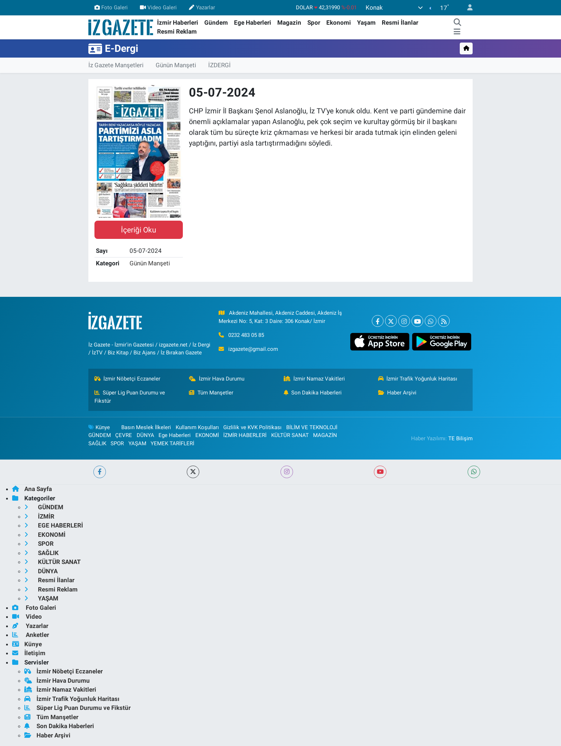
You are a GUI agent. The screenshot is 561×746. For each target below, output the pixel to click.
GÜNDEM (99, 435)
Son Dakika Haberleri (313, 392)
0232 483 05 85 (246, 335)
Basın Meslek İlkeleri (146, 427)
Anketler (30, 634)
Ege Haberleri (252, 22)
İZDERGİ (219, 65)
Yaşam (366, 22)
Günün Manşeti (176, 65)
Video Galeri (158, 7)
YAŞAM (137, 443)
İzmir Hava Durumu (216, 379)
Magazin (289, 22)
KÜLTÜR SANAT (290, 435)
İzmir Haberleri (177, 22)
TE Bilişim (460, 438)
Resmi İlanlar (400, 22)
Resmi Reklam (177, 31)
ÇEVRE (123, 435)
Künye (99, 427)
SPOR (117, 443)
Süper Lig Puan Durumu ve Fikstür (129, 396)
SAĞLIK (97, 443)
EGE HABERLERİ (53, 525)
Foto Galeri (111, 7)
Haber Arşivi (397, 392)
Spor (313, 22)
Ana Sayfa (32, 488)
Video (27, 616)
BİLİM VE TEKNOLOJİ (311, 427)
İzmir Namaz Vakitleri (314, 379)
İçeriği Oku (138, 229)
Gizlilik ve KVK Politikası (252, 427)
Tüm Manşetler (211, 392)
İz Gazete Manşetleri (115, 65)
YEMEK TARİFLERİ (172, 443)
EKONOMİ (207, 435)
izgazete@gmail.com (253, 349)
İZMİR (39, 516)
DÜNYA (145, 435)
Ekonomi (338, 22)
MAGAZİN (325, 435)
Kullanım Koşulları (197, 427)
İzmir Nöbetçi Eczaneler (127, 379)
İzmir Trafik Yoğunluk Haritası (418, 379)
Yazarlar (202, 7)
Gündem (216, 22)
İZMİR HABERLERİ (245, 435)
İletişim (28, 653)
